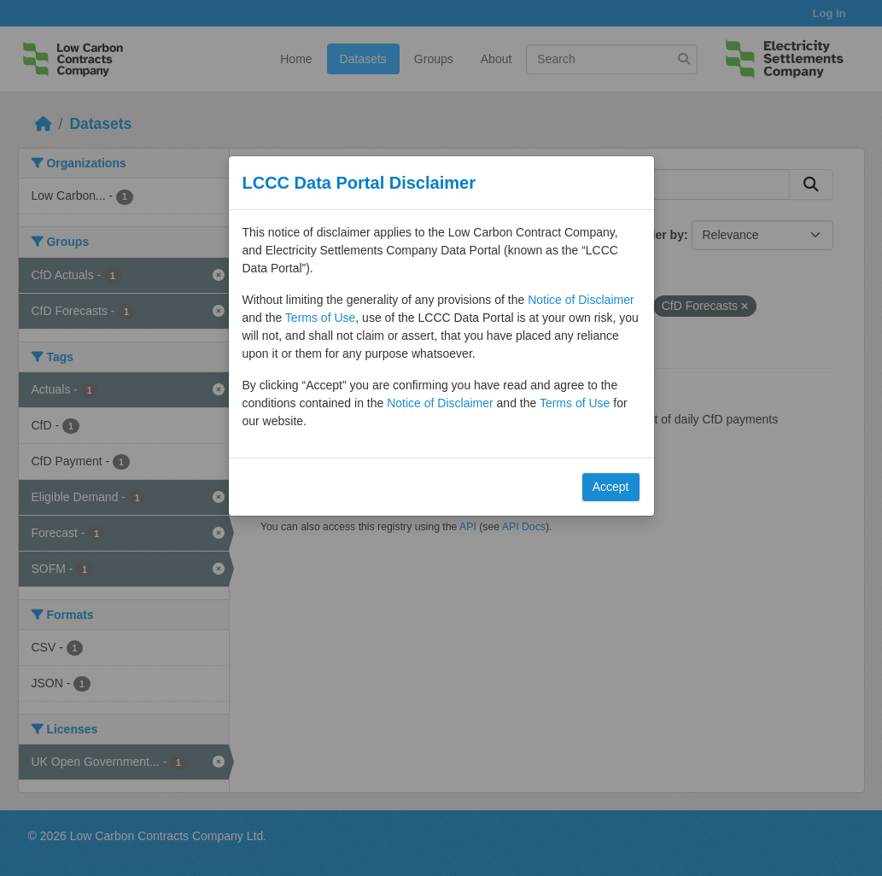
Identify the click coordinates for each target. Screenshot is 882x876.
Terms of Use (320, 317)
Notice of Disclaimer (581, 300)
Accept (611, 486)
